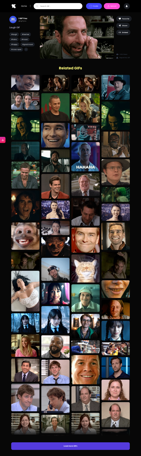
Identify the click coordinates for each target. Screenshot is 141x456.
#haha (14, 39)
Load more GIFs (70, 446)
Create (94, 6)
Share (123, 25)
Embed (123, 32)
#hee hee (25, 34)
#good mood (27, 44)
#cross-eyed (16, 49)
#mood (25, 39)
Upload (111, 6)
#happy (14, 44)
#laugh (14, 34)
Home (24, 6)
